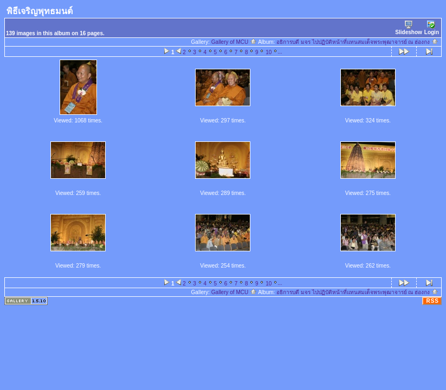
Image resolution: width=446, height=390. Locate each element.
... (279, 52)
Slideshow (408, 28)
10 (269, 52)
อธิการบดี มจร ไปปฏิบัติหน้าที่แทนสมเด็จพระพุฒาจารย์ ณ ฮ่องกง (357, 42)
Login (431, 28)
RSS (432, 301)
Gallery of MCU (234, 42)
